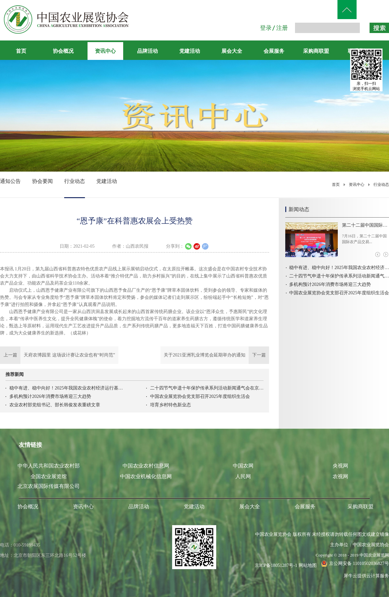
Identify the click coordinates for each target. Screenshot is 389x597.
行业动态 (381, 184)
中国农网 (243, 465)
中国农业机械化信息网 (146, 476)
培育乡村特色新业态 (170, 404)
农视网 (340, 476)
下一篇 (214, 355)
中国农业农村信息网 (146, 465)
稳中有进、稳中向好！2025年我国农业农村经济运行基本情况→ (66, 388)
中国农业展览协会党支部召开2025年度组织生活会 (200, 396)
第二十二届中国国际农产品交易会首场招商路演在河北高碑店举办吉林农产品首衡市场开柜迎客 (365, 225)
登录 (266, 28)
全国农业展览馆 (48, 476)
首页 (21, 51)
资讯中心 (356, 184)
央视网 (340, 465)
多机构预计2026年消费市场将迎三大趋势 (50, 396)
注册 (282, 28)
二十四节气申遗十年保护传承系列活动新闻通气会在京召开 (207, 388)
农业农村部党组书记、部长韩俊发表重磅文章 (54, 404)
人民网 (243, 476)
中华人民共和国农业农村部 (49, 465)
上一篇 (59, 355)
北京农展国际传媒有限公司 (49, 486)
